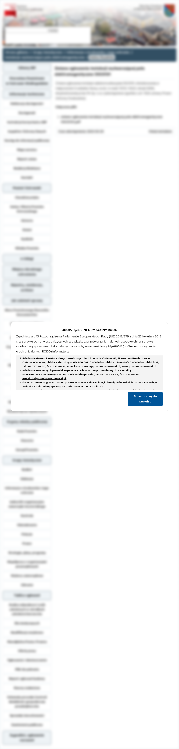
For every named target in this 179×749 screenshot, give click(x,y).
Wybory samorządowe (27, 575)
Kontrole (27, 515)
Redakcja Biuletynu (27, 168)
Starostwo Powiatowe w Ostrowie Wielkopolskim (27, 81)
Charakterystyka (27, 197)
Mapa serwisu (27, 149)
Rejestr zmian (27, 158)
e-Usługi (26, 258)
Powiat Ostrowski (27, 188)
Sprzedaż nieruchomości (27, 715)
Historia (27, 220)
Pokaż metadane (160, 131)
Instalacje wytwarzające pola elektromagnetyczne (45, 57)
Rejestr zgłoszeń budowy (27, 678)
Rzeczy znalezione (27, 687)
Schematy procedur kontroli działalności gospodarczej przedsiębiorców (27, 702)
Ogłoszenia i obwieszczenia (27, 660)
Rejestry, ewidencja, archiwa (27, 287)
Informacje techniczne (26, 94)
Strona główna (16, 52)
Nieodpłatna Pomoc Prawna (27, 641)
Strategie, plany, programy (27, 552)
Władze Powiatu (27, 248)
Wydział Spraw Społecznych (27, 411)
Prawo (27, 543)
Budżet (27, 469)
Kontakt (27, 177)
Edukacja (27, 478)
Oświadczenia (27, 524)
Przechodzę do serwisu (145, 399)
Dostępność (27, 112)
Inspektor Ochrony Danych (27, 131)
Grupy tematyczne (47, 52)
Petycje (27, 534)
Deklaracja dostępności (26, 103)
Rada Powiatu (27, 431)
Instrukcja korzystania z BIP (27, 122)
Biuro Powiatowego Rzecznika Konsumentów (27, 312)
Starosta (27, 440)
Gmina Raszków (102, 57)
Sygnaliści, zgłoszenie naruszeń (27, 737)
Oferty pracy (27, 650)
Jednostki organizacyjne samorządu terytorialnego (26, 504)
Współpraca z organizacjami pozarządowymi (27, 564)
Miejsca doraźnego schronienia (27, 272)
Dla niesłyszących (27, 623)
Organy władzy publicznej (27, 421)
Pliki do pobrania (27, 669)
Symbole (27, 238)
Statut (27, 229)
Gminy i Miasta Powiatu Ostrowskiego (27, 209)
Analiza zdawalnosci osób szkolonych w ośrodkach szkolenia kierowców (27, 609)
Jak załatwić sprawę (27, 300)
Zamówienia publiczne (27, 724)
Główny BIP (27, 68)
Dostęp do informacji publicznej (27, 140)
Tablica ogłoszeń (27, 595)
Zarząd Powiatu (27, 449)
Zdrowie (27, 584)
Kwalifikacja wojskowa (27, 632)
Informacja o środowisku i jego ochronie (98, 52)
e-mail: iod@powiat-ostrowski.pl (44, 378)
